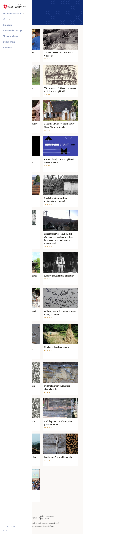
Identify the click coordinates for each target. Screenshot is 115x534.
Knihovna (8, 25)
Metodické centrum (13, 13)
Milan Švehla (82, 526)
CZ (3, 530)
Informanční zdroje (13, 32)
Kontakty (7, 50)
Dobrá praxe (9, 44)
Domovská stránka (44, 3)
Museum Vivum (11, 38)
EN (7, 530)
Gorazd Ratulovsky (70, 526)
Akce (5, 19)
